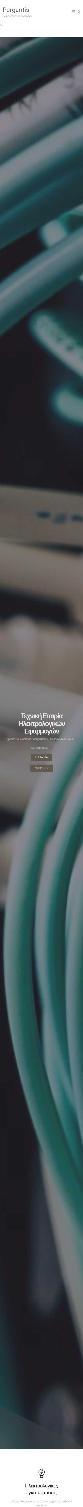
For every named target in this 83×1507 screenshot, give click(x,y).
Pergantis (16, 9)
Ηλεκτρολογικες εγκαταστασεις (41, 1489)
